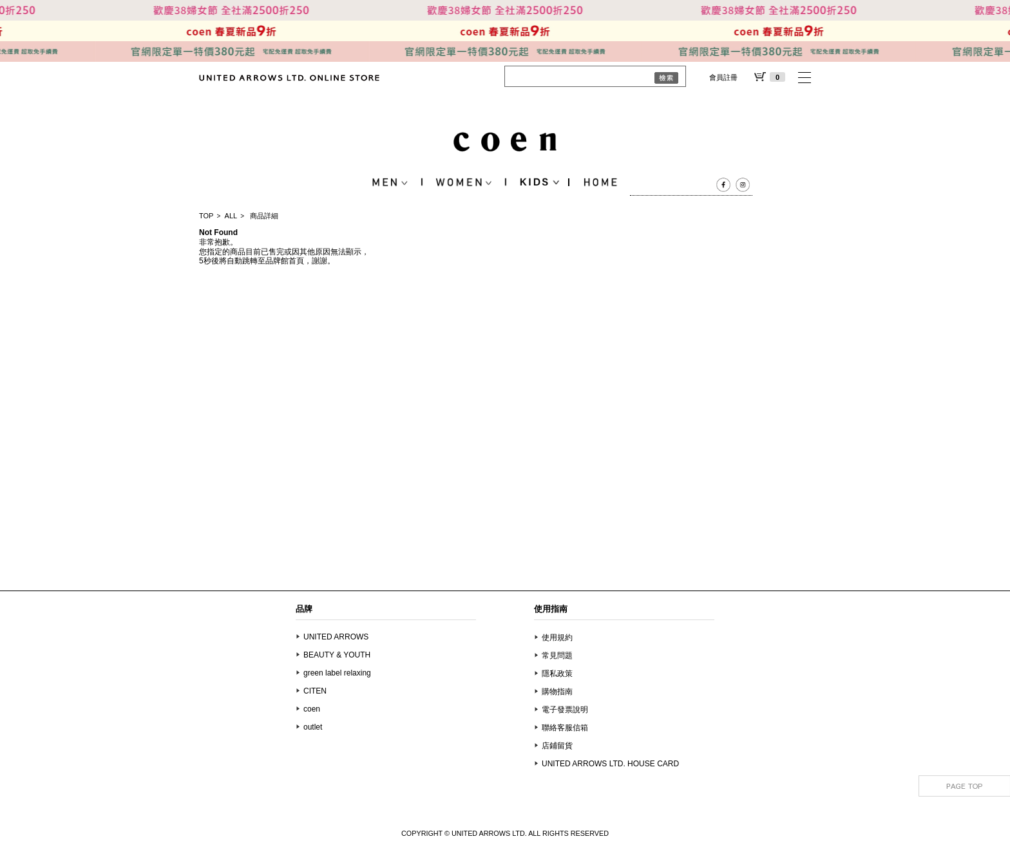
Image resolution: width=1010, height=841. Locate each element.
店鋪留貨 (557, 745)
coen (311, 708)
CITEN (315, 690)
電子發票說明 (565, 709)
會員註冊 (723, 77)
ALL (231, 216)
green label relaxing (337, 672)
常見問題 (557, 655)
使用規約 (557, 637)
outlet (312, 727)
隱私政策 (557, 673)
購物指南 (557, 691)
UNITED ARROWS (335, 636)
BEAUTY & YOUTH (336, 654)
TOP (206, 216)
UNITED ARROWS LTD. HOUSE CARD (610, 763)
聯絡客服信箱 (565, 727)
